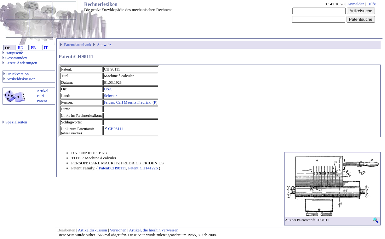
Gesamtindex (15, 57)
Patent (42, 101)
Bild (40, 96)
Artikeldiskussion (19, 79)
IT (46, 47)
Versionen (118, 230)
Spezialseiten (15, 122)
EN (20, 47)
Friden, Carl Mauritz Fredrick (128, 102)
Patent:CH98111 (112, 168)
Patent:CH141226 (143, 168)
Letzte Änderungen (20, 62)
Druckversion (16, 73)
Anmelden (356, 4)
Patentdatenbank (77, 44)
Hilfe (371, 4)
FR (33, 47)
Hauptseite (13, 52)
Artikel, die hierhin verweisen (154, 230)
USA (108, 89)
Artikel (42, 90)
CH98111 (113, 129)
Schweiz (104, 44)
